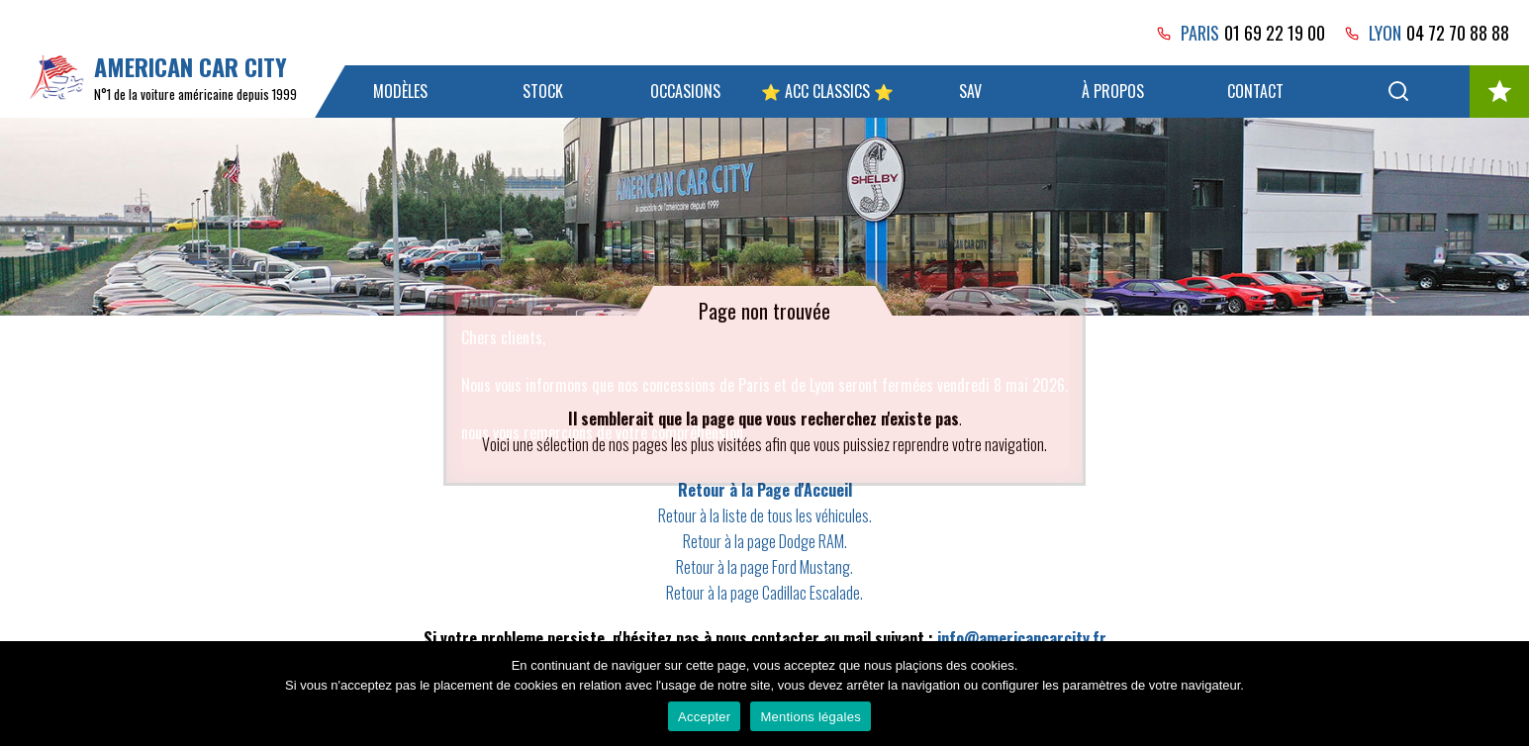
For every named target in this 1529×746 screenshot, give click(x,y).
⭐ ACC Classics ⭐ (827, 91)
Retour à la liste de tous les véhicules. (765, 515)
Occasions (685, 91)
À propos (1113, 91)
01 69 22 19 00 (1274, 33)
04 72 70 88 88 (1457, 33)
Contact (1255, 91)
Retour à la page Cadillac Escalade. (764, 593)
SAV (970, 91)
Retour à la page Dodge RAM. (765, 541)
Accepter (704, 716)
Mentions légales (810, 716)
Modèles (400, 91)
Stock (543, 91)
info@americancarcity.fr (1021, 638)
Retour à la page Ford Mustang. (764, 567)
